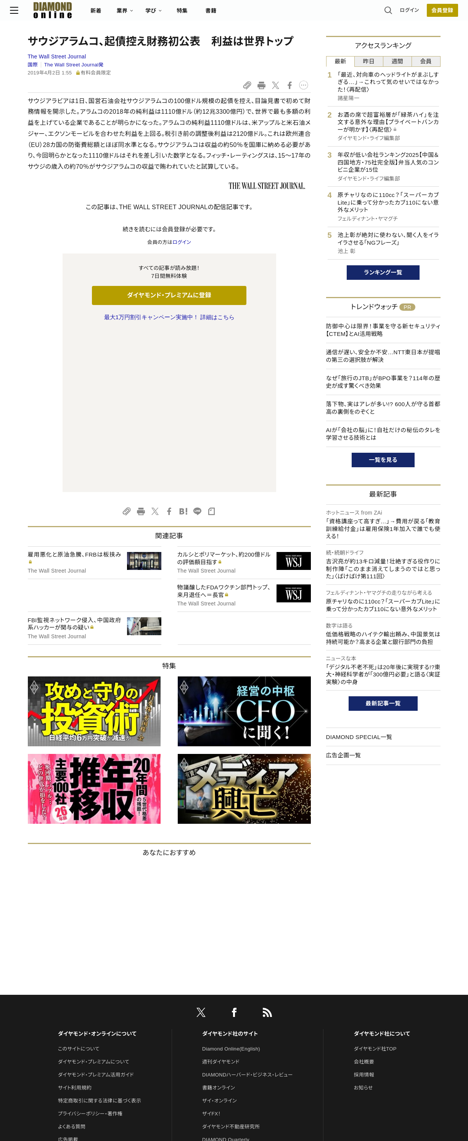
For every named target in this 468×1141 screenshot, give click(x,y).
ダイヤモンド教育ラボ (225, 1031)
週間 (398, 61)
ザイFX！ (211, 953)
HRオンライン (217, 1005)
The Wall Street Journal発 (74, 65)
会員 (426, 61)
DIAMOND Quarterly (225, 979)
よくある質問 (71, 966)
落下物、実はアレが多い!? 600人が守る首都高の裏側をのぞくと (383, 408)
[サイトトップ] (63, 13)
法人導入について (77, 1005)
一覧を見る (383, 460)
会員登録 (425, 13)
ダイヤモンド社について (382, 873)
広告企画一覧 (343, 755)
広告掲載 (68, 979)
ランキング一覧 (383, 272)
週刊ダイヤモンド (221, 901)
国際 (33, 65)
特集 (199, 14)
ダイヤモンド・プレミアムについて (93, 901)
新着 (113, 14)
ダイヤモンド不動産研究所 (231, 966)
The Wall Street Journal (57, 56)
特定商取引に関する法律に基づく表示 (99, 940)
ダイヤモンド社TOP (375, 888)
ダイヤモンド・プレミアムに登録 (169, 295)
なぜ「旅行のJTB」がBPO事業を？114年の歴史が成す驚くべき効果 (383, 382)
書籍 (228, 14)
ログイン (391, 13)
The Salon (214, 992)
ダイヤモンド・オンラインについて (97, 873)
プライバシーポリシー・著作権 (90, 953)
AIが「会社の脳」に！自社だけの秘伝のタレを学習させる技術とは (383, 434)
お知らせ (363, 927)
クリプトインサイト (222, 1018)
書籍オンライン (218, 927)
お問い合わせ (73, 992)
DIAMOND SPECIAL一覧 (359, 737)
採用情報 (364, 914)
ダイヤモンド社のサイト (230, 873)
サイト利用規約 (75, 927)
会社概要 (364, 901)
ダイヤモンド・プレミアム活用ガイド (96, 914)
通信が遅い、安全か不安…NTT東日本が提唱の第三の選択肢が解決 (383, 356)
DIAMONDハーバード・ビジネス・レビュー (247, 914)
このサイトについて (79, 888)
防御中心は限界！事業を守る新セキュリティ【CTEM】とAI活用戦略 (383, 330)
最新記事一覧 (383, 703)
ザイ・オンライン (219, 940)
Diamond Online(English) (231, 888)
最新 (340, 61)
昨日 (369, 61)
